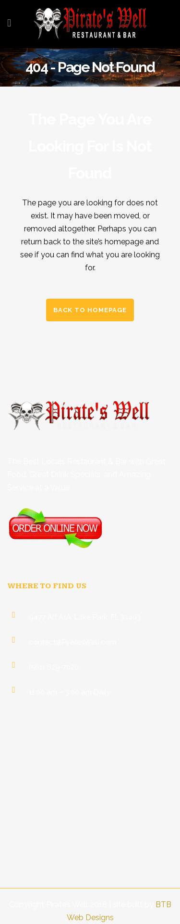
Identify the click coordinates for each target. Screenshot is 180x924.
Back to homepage (90, 310)
